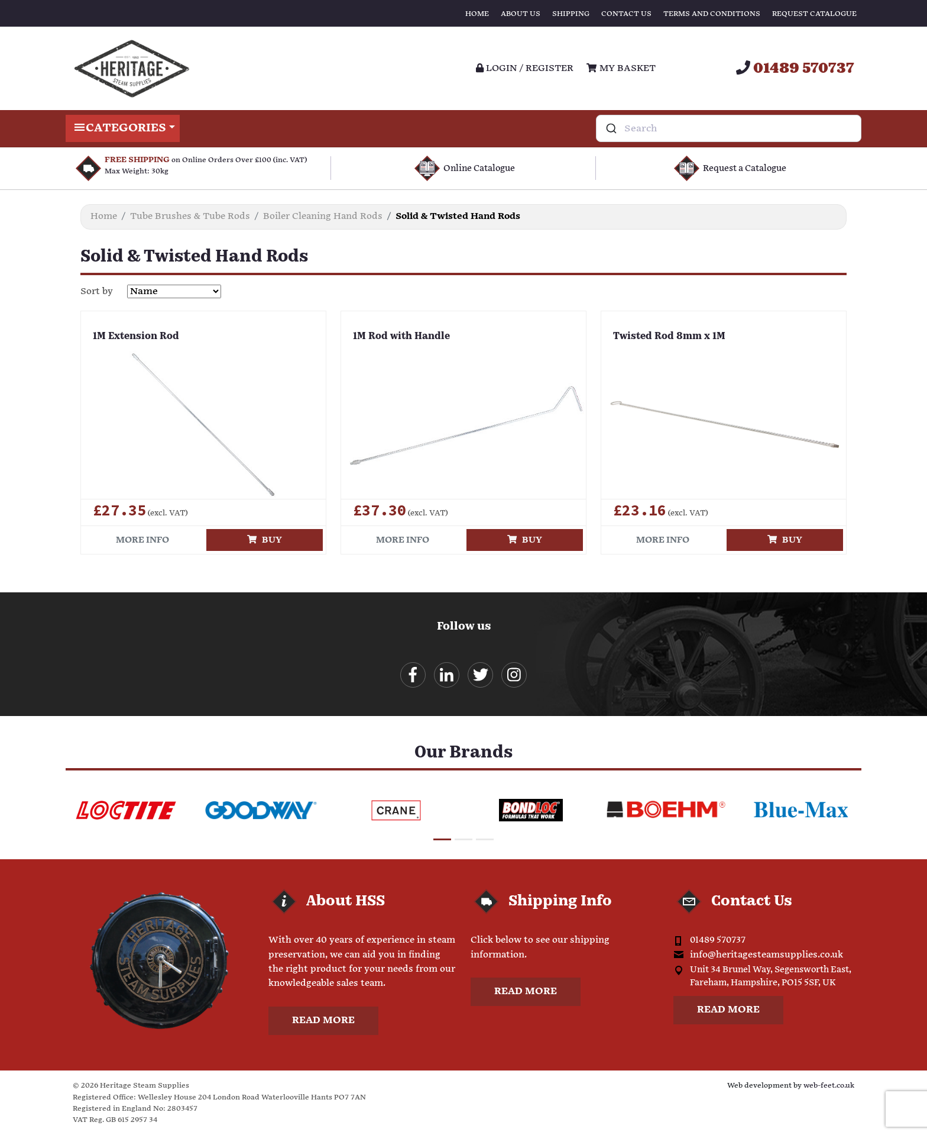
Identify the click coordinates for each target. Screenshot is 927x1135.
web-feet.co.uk (828, 1085)
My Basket (620, 68)
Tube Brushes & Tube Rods (190, 216)
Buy (264, 540)
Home (477, 13)
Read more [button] (323, 1020)
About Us (520, 13)
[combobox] (728, 128)
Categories (122, 128)
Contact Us (626, 13)
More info (142, 540)
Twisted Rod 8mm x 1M (669, 336)
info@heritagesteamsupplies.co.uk (766, 954)
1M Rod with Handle (401, 336)
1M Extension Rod (136, 336)
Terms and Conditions (711, 13)
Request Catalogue (814, 13)
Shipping (570, 13)
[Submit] (610, 128)
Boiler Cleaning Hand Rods (323, 216)
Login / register (524, 68)
